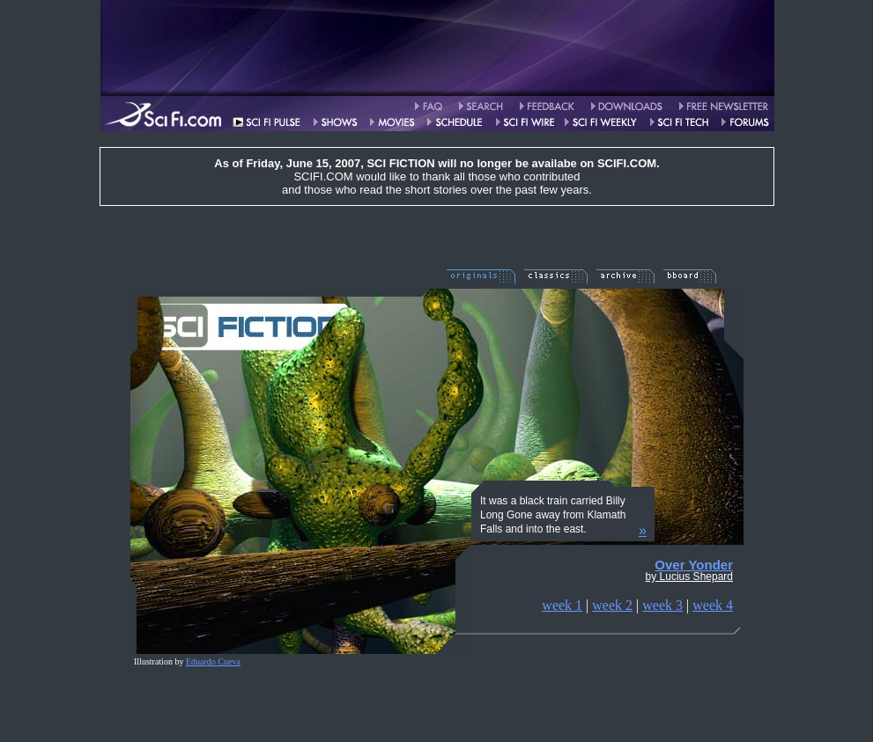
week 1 (562, 605)
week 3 (662, 605)
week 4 (712, 605)
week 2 (612, 605)
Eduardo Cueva (213, 661)
